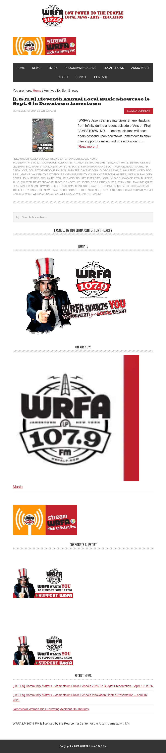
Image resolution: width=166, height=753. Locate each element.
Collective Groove (42, 170)
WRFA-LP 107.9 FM (83, 15)
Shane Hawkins (41, 186)
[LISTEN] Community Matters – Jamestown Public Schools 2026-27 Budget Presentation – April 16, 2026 (83, 686)
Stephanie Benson (112, 186)
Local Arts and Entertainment (59, 158)
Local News (89, 158)
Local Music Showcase (117, 178)
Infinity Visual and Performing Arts (101, 174)
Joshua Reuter (51, 178)
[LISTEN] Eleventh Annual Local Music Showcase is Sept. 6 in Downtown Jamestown (81, 101)
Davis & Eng (110, 170)
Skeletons (60, 186)
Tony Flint (108, 190)
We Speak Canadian (46, 194)
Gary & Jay (28, 174)
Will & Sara (67, 194)
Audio (34, 158)
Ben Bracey (137, 162)
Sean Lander (21, 186)
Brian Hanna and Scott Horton (104, 166)
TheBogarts (71, 190)
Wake (28, 194)
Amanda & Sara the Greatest (93, 162)
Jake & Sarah (136, 174)
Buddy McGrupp (136, 166)
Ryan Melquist (142, 182)
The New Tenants (50, 190)
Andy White (120, 162)
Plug (16, 182)
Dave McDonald (91, 170)
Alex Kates (65, 162)
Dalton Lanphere (67, 170)
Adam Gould (49, 162)
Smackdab (75, 186)
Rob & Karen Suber (103, 182)
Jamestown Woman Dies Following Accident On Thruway (51, 709)
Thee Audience (90, 190)
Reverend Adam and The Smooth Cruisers (61, 182)
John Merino (31, 178)
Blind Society (73, 166)
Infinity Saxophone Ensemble (56, 174)
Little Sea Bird (91, 178)
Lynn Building (143, 178)
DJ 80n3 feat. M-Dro (132, 170)
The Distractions (137, 186)
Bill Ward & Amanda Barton (44, 166)
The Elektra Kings (25, 190)
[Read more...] (88, 146)
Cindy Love (20, 170)
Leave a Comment (138, 111)
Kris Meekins (70, 178)
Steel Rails (90, 186)
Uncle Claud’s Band (129, 190)
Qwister (26, 182)
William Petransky (88, 194)
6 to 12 (35, 162)
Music (18, 487)
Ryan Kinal (125, 182)
